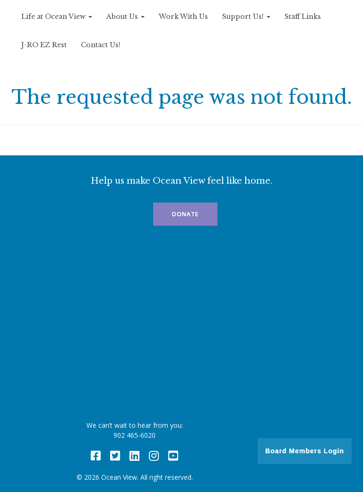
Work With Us (183, 16)
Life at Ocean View (56, 16)
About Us (125, 16)
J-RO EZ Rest (44, 45)
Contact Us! (101, 45)
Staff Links (303, 16)
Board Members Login (304, 451)
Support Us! (246, 16)
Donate (185, 214)
